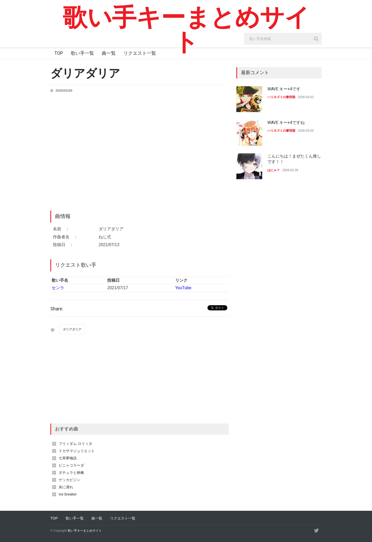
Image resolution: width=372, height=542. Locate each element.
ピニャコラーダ (71, 465)
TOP (58, 53)
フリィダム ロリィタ (75, 444)
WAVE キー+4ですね (286, 122)
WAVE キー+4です (283, 89)
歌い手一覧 (82, 53)
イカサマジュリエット (77, 451)
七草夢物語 (68, 458)
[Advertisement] (139, 385)
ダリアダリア (72, 329)
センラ (58, 288)
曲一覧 (109, 53)
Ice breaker (68, 494)
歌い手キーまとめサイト (186, 29)
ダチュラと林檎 (71, 472)
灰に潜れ (66, 487)
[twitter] (316, 530)
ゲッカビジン (69, 480)
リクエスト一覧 (139, 53)
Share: (56, 309)
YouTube (183, 288)
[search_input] (283, 39)
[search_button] (316, 39)
